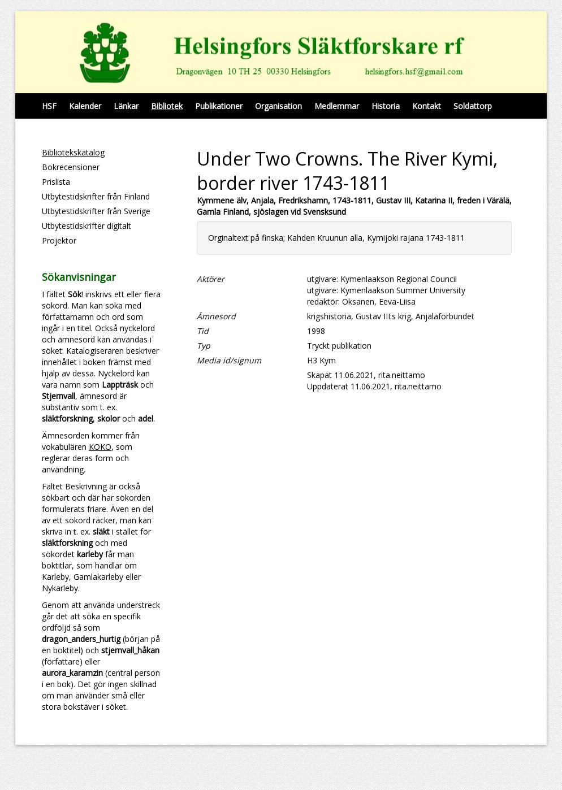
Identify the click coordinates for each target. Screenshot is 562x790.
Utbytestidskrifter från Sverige (96, 211)
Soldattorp (472, 106)
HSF (49, 106)
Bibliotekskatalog (73, 152)
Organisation (278, 106)
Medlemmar (336, 106)
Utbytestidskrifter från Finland (96, 196)
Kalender (85, 106)
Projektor (59, 240)
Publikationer (219, 106)
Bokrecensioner (71, 167)
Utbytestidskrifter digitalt (86, 225)
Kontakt (426, 106)
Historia (385, 106)
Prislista (56, 181)
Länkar (126, 106)
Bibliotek (167, 106)
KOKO (100, 446)
